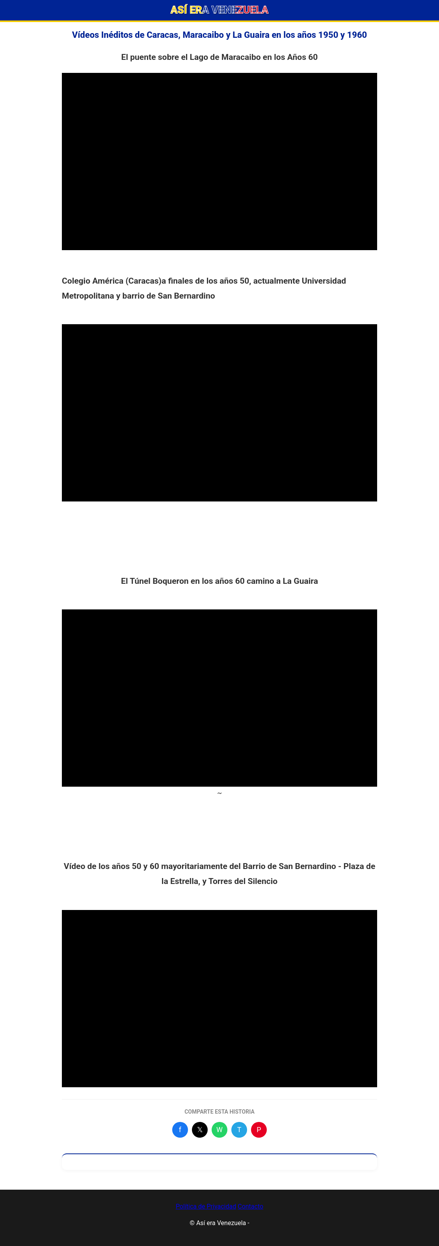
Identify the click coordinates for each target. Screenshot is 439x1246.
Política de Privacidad (206, 1206)
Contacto (250, 1206)
